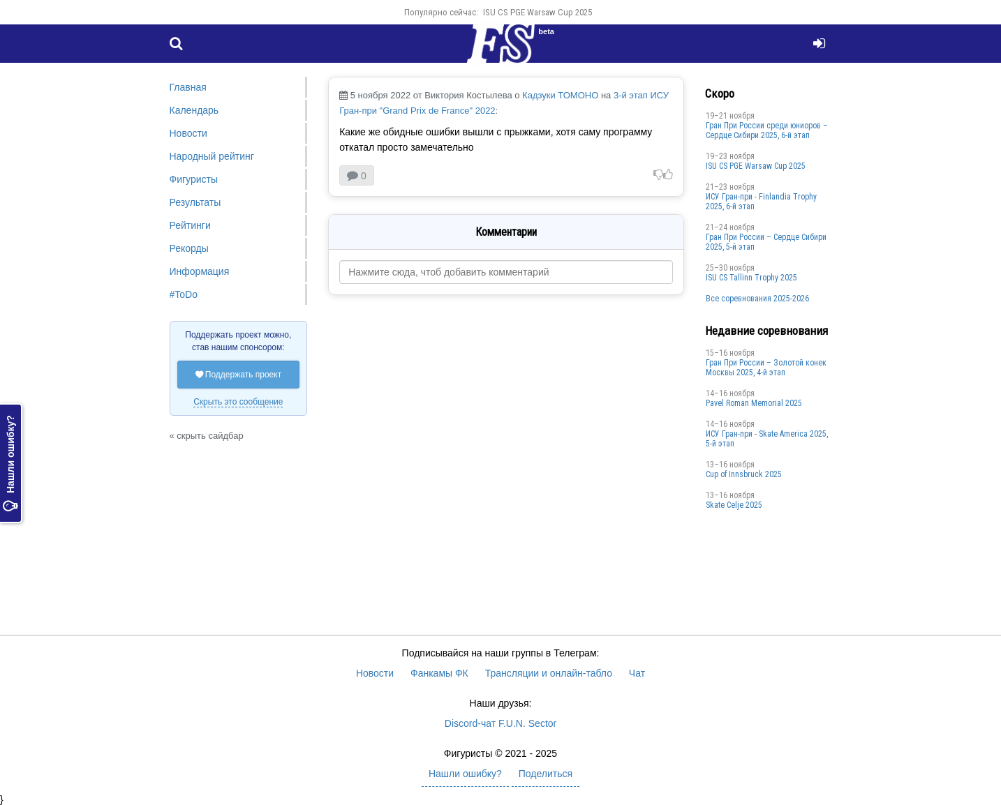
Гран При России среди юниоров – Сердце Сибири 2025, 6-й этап (767, 130)
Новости (188, 133)
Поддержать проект (238, 374)
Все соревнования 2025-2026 (757, 298)
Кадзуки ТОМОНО (560, 95)
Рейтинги (190, 225)
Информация (200, 271)
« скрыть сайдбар (207, 435)
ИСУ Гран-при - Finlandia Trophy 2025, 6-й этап (761, 201)
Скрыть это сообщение (238, 402)
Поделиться (545, 773)
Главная (188, 87)
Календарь (194, 110)
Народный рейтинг (212, 156)
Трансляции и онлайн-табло (548, 673)
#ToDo (184, 294)
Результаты (195, 202)
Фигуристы (194, 179)
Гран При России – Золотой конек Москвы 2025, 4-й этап (766, 367)
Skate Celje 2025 (734, 505)
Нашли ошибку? (10, 463)
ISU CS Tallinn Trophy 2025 (751, 278)
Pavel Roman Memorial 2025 (754, 403)
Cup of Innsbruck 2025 (744, 474)
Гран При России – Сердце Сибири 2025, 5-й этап (766, 242)
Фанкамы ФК (439, 673)
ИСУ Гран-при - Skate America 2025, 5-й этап (767, 439)
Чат (637, 673)
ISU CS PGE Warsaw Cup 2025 (537, 12)
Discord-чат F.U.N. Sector (500, 723)
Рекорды (189, 248)
